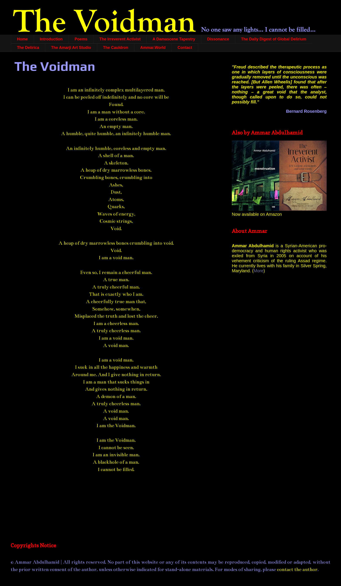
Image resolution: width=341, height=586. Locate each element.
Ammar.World (153, 47)
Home (22, 39)
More (259, 270)
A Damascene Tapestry (173, 39)
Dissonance (218, 39)
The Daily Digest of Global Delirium (273, 39)
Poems (81, 39)
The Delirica (28, 47)
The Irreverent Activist (119, 39)
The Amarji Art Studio (71, 47)
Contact (184, 47)
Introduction (51, 39)
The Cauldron (115, 47)
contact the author (297, 569)
